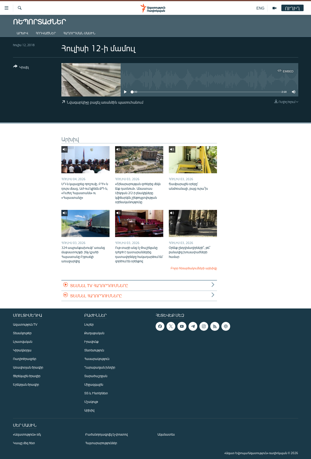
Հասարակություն (96, 359)
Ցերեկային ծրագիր (26, 376)
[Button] (21, 67)
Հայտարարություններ (101, 443)
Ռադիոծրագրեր (24, 359)
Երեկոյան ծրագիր (26, 384)
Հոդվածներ (46, 33)
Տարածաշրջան (95, 376)
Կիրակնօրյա (22, 350)
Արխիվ (22, 33)
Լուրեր (89, 324)
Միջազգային (93, 384)
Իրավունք (91, 341)
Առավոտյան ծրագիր (28, 367)
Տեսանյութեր (22, 333)
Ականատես (166, 434)
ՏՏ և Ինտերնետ (96, 393)
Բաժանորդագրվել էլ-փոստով (106, 434)
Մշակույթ (91, 402)
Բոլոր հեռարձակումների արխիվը (194, 268)
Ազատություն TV (25, 324)
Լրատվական (22, 341)
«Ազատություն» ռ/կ (27, 434)
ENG (260, 8)
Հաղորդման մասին (79, 33)
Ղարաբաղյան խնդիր (99, 367)
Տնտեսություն (94, 350)
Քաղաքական (94, 333)
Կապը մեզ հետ (24, 443)
